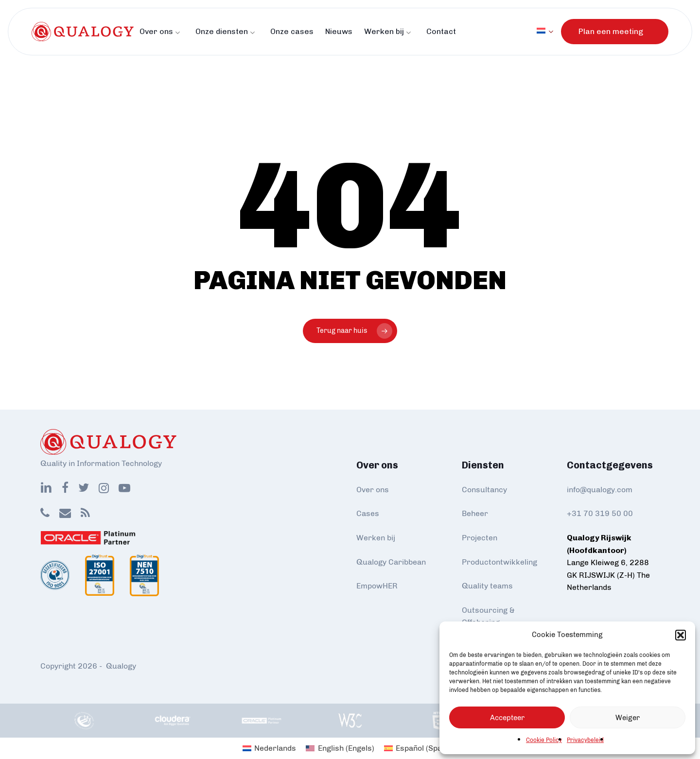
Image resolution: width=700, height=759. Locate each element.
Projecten (479, 537)
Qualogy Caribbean (391, 562)
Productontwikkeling (499, 562)
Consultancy (484, 489)
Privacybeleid (585, 740)
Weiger (627, 717)
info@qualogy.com (599, 489)
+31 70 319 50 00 (600, 513)
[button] (680, 635)
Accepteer (507, 717)
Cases (367, 513)
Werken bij (375, 537)
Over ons (372, 489)
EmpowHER (377, 585)
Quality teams (487, 585)
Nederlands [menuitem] (275, 748)
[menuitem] (549, 31)
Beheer (475, 513)
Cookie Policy (544, 740)
